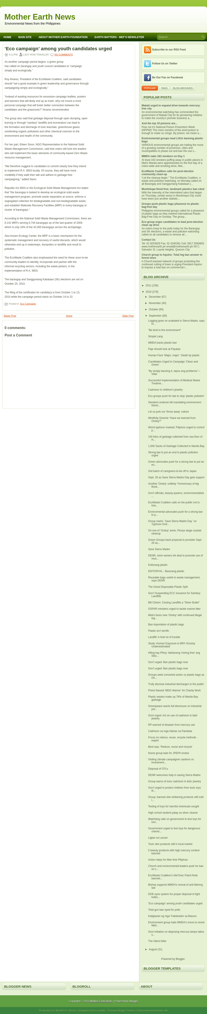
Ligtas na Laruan (158, 837)
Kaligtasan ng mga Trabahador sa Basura (172, 916)
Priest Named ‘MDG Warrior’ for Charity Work (174, 690)
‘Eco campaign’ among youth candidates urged (58, 48)
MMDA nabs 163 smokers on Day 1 (163, 156)
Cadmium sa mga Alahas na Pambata (170, 731)
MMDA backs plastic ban (162, 342)
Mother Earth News (39, 16)
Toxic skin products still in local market (170, 844)
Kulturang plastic (158, 564)
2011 (149, 285)
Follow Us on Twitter (164, 63)
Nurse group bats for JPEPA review (168, 753)
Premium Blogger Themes (121, 1010)
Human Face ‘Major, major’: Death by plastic (174, 355)
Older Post (128, 315)
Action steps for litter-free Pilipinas (168, 859)
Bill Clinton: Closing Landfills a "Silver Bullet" (174, 602)
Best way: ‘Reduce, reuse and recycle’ (170, 746)
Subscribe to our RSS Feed (169, 49)
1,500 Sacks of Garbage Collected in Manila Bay (176, 446)
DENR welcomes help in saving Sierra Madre (174, 775)
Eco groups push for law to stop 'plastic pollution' (176, 396)
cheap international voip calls (152, 1010)
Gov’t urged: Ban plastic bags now (168, 662)
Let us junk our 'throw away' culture (168, 411)
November (155, 303)
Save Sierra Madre (159, 549)
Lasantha (100, 1010)
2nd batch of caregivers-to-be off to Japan (172, 471)
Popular (150, 88)
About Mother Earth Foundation (63, 37)
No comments (63, 54)
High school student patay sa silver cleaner (173, 812)
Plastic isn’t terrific (158, 630)
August (153, 949)
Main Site (25, 37)
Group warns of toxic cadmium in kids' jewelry (174, 781)
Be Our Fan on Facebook (167, 77)
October (154, 309)
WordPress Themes (66, 1010)
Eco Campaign (28, 303)
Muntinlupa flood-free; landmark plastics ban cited (173, 189)
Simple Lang (155, 336)
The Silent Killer (157, 941)
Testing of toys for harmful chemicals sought (173, 806)
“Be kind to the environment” (164, 330)
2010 (149, 291)
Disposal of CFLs (158, 768)
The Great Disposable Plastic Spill (168, 586)
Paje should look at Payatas (164, 349)
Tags (164, 88)
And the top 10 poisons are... (159, 123)
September (155, 315)
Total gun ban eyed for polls (164, 909)
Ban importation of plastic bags (166, 624)
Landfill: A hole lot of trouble (164, 637)
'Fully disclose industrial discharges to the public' (176, 684)
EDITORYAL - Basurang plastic (166, 571)
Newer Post (10, 315)
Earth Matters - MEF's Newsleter (119, 37)
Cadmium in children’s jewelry (165, 389)
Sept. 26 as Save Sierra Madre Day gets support (176, 477)
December (155, 296)
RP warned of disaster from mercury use (171, 724)
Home (7, 37)
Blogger (180, 958)
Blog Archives (183, 88)
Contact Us (148, 239)
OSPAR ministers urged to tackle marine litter (174, 608)
